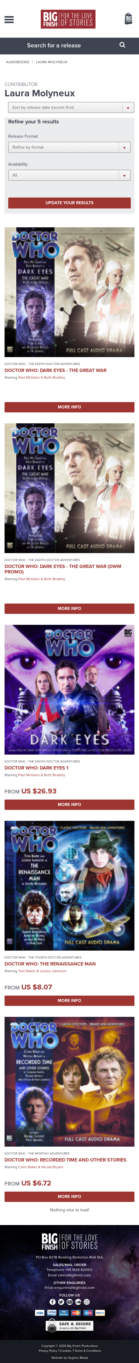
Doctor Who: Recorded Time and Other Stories (66, 1159)
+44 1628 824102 (78, 1269)
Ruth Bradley (54, 377)
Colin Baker (27, 1167)
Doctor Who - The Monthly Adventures (37, 1153)
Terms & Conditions (88, 1350)
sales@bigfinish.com (74, 1275)
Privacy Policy (48, 1350)
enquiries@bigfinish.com (74, 1287)
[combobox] (62, 45)
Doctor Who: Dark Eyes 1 (36, 767)
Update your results (69, 203)
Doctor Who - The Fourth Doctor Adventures (43, 957)
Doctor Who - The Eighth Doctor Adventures (42, 364)
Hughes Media (78, 1357)
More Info (69, 407)
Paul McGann (29, 377)
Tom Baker (27, 971)
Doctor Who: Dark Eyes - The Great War (55, 370)
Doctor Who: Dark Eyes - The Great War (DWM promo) (63, 569)
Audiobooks (17, 62)
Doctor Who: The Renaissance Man (50, 963)
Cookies (65, 1350)
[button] (71, 107)
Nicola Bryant (52, 1167)
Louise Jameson (53, 971)
